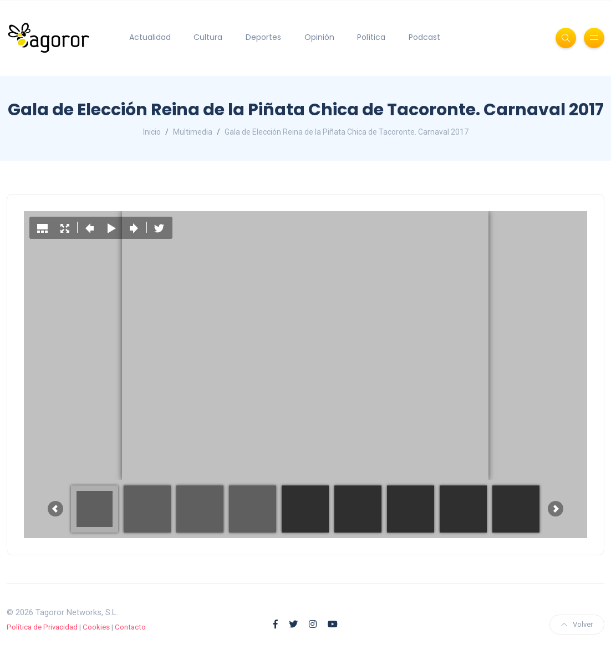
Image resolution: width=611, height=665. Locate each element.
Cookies (96, 627)
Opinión (319, 37)
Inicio (152, 131)
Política (371, 37)
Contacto (130, 627)
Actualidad (150, 37)
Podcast (424, 37)
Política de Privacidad (42, 627)
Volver (577, 624)
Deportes (263, 37)
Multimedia (192, 131)
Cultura (208, 37)
